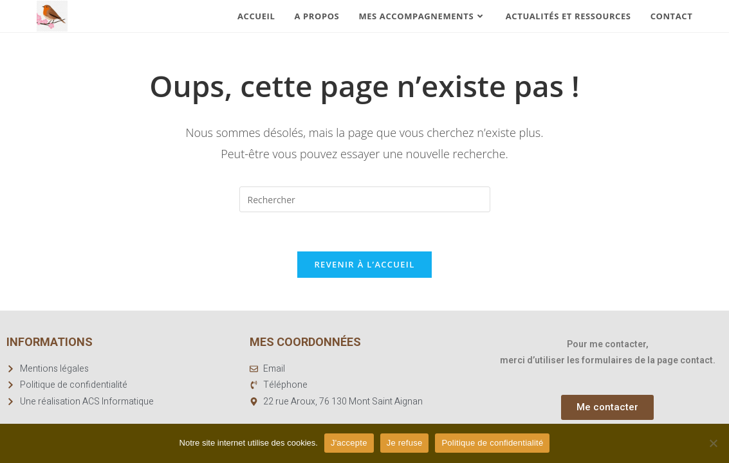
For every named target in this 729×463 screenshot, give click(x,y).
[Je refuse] (712, 443)
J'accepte (349, 443)
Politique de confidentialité (492, 443)
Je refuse (405, 443)
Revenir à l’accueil (364, 264)
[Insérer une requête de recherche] (364, 199)
